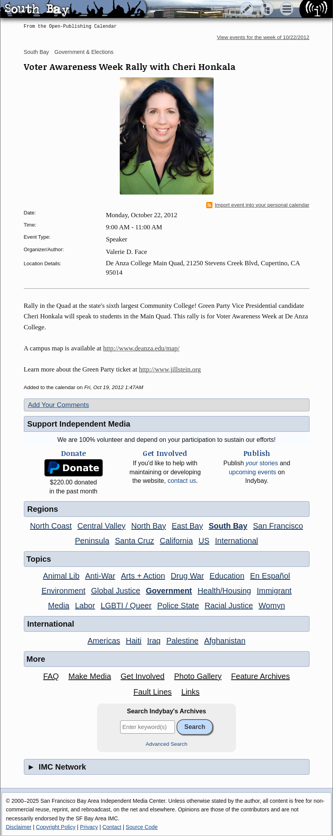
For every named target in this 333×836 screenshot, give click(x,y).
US (203, 540)
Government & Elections (83, 52)
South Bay (36, 52)
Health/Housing (224, 590)
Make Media (89, 676)
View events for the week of (263, 37)
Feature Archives (260, 676)
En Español (270, 576)
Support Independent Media (78, 424)
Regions (42, 509)
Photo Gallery (197, 676)
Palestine (182, 640)
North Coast (51, 526)
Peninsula (92, 540)
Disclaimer (18, 827)
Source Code (142, 827)
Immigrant (274, 590)
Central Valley (101, 526)
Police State (178, 605)
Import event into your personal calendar (258, 205)
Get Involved (142, 676)
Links (190, 692)
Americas (104, 640)
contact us (181, 480)
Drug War (187, 576)
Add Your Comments (58, 405)
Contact (112, 827)
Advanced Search (166, 744)
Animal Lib (61, 576)
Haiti (134, 640)
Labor (85, 605)
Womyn (272, 605)
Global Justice (115, 590)
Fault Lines (152, 692)
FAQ (51, 676)
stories (262, 463)
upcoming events (252, 472)
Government (169, 590)
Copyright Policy (56, 827)
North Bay (148, 526)
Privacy (89, 827)
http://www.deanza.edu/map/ (141, 348)
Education (227, 576)
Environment (63, 590)
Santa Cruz (134, 540)
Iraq (153, 640)
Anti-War (100, 576)
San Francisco (278, 526)
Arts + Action (143, 576)
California (176, 540)
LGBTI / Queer (126, 605)
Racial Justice (229, 605)
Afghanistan (225, 640)
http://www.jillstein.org (170, 369)
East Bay (187, 526)
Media (58, 605)
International (236, 540)
